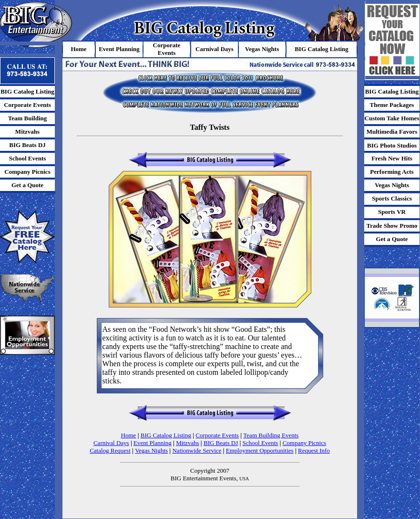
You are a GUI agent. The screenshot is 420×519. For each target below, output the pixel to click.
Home (128, 435)
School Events (260, 442)
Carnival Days (111, 442)
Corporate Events (217, 435)
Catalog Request (110, 450)
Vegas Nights (151, 450)
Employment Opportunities (260, 450)
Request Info (314, 450)
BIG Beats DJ (221, 442)
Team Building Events (270, 435)
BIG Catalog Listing (166, 435)
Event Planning (152, 442)
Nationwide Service (196, 450)
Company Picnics (304, 442)
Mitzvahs (187, 442)
